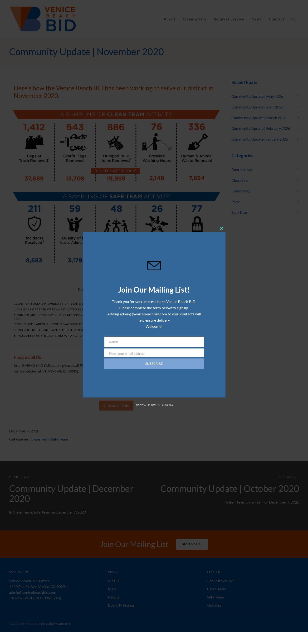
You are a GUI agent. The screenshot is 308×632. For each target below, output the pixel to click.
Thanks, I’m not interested (154, 404)
